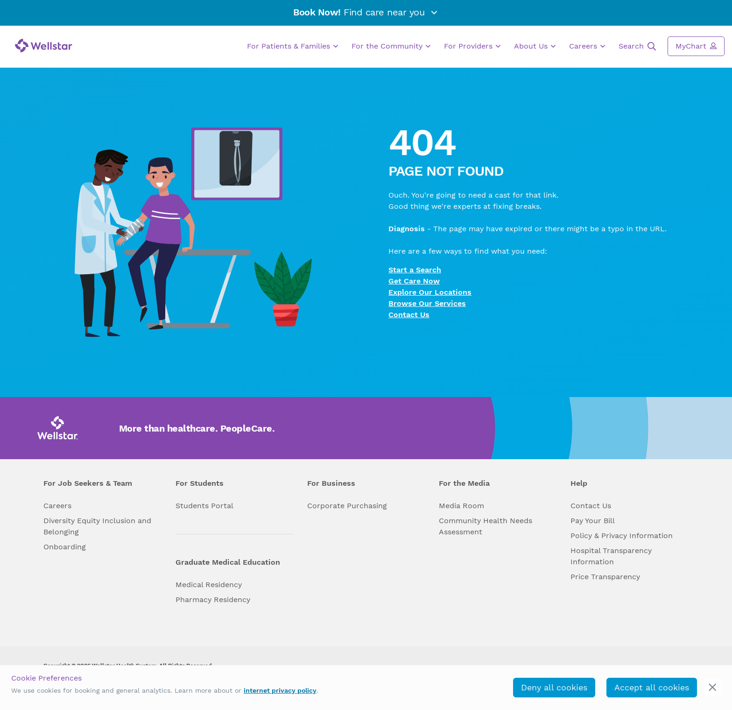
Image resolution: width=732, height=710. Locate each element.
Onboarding (64, 546)
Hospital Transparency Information (611, 556)
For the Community (391, 46)
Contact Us (408, 314)
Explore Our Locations (430, 292)
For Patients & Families (292, 46)
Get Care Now (414, 281)
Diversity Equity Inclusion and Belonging (97, 526)
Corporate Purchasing (347, 505)
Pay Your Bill (592, 520)
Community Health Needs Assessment (485, 526)
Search (637, 46)
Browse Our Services (427, 303)
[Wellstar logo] (43, 45)
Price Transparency (605, 576)
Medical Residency (209, 584)
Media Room (461, 505)
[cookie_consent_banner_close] (712, 687)
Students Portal (204, 505)
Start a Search (414, 269)
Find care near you (366, 12)
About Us (535, 46)
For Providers (472, 46)
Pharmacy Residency (213, 599)
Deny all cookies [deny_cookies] (554, 687)
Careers (587, 46)
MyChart (696, 45)
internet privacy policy (280, 690)
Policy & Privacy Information (621, 535)
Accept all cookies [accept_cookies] (651, 687)
